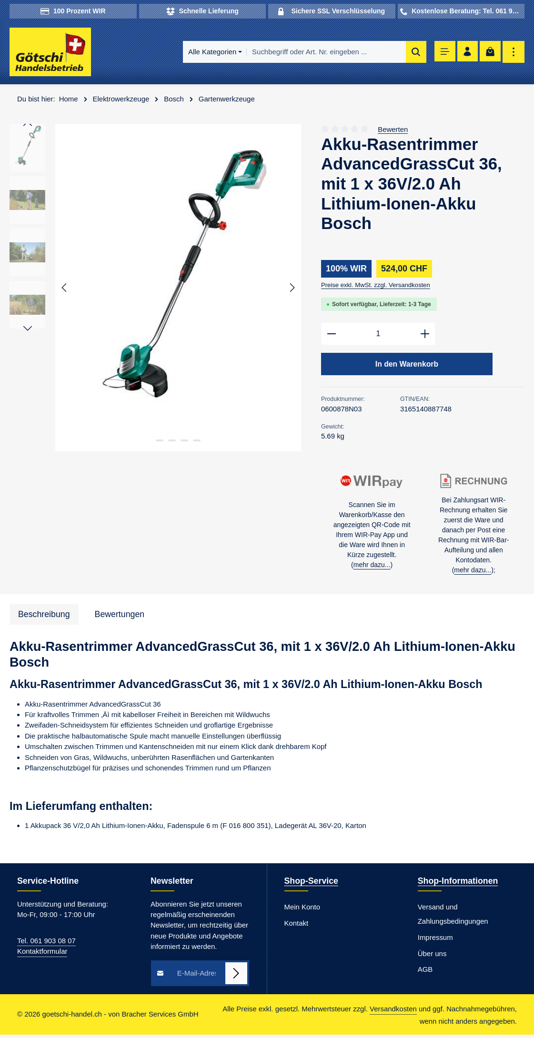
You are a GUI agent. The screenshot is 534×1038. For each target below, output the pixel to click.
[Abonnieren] (236, 977)
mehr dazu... (372, 568)
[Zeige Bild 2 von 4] (172, 442)
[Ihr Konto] (465, 53)
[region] (156, 289)
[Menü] (441, 53)
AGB (425, 973)
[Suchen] (411, 53)
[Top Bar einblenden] (514, 53)
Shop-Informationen (458, 884)
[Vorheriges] (65, 289)
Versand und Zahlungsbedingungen (453, 917)
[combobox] (322, 53)
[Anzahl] (378, 336)
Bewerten (393, 131)
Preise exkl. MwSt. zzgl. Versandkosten (375, 286)
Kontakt (296, 926)
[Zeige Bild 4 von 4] (197, 442)
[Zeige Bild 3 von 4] (184, 442)
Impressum (435, 941)
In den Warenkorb (407, 366)
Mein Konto (302, 910)
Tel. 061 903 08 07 (46, 944)
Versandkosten (393, 1012)
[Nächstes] (292, 289)
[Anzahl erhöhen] (425, 336)
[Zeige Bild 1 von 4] (159, 442)
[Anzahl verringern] (331, 336)
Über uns (432, 957)
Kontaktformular (42, 954)
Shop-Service (311, 884)
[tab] (44, 618)
